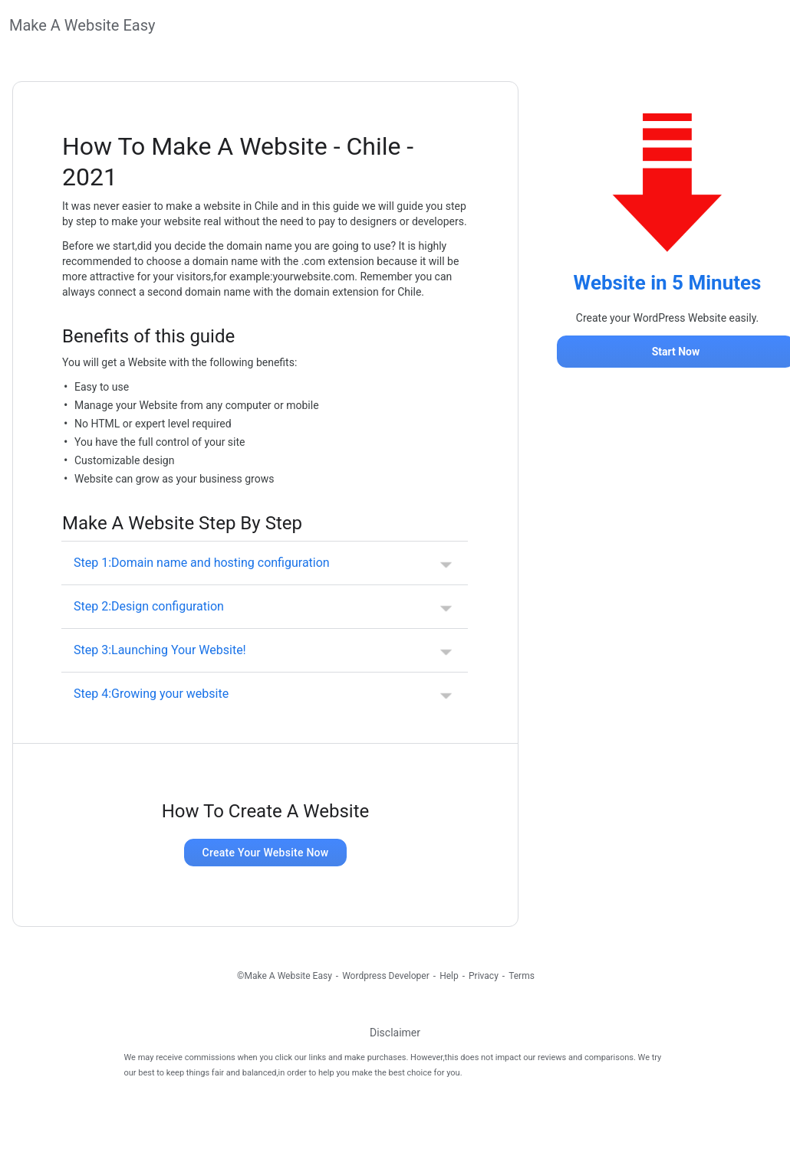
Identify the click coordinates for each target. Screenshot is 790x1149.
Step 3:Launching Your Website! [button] (160, 650)
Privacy (484, 976)
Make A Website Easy (82, 25)
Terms (522, 976)
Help (449, 976)
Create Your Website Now (265, 852)
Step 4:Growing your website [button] (151, 693)
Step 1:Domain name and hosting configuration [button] (202, 562)
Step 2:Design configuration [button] (149, 606)
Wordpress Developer (386, 976)
